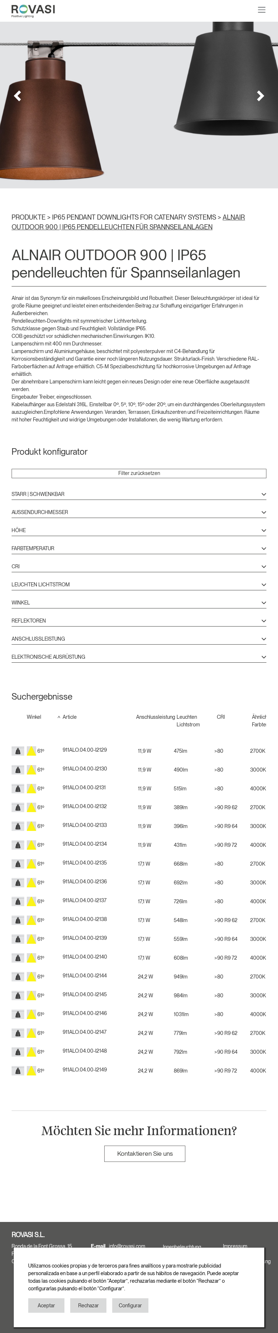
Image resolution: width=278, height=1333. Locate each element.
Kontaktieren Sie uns (145, 1153)
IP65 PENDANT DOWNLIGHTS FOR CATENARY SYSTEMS (135, 217)
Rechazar (88, 1305)
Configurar (130, 1305)
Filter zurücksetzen (139, 473)
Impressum (235, 1246)
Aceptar (46, 1305)
